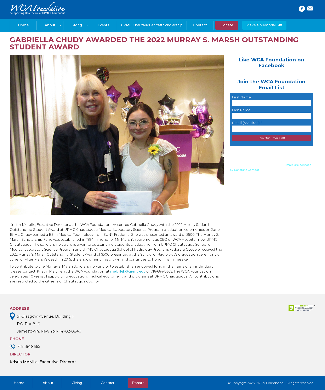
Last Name (241, 110)
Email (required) (247, 123)
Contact (200, 25)
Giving (77, 25)
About (50, 25)
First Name (241, 97)
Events (103, 25)
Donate (227, 25)
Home (23, 25)
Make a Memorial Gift (264, 25)
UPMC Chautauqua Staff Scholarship (152, 25)
